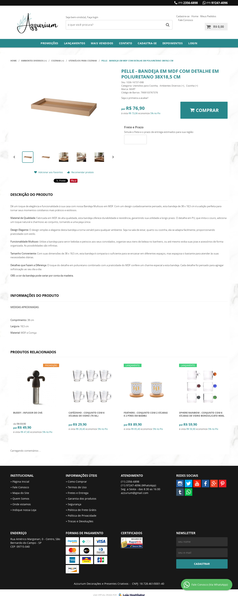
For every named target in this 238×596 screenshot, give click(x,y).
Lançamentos (74, 43)
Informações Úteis (81, 476)
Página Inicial (20, 481)
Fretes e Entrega (78, 493)
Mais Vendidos (102, 43)
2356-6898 (188, 3)
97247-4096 (217, 3)
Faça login (92, 17)
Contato (125, 43)
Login (192, 43)
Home (194, 16)
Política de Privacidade (82, 515)
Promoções (49, 43)
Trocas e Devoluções (80, 521)
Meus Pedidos (208, 16)
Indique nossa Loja (24, 510)
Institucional (22, 476)
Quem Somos (20, 498)
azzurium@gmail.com (134, 493)
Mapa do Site (20, 493)
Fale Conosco (185, 20)
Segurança (74, 504)
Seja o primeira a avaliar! (134, 98)
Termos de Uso (77, 487)
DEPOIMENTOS (172, 43)
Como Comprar (77, 481)
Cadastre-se (182, 16)
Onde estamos (21, 504)
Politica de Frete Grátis (82, 510)
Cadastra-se (147, 43)
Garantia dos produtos (82, 498)
